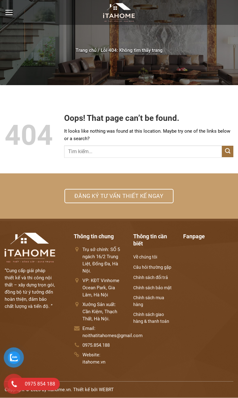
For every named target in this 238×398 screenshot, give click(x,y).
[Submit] (227, 151)
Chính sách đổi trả (150, 277)
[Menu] (9, 12)
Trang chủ (86, 50)
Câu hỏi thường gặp (152, 267)
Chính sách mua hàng (148, 301)
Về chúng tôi (145, 256)
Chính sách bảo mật (152, 287)
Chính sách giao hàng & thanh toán (151, 318)
